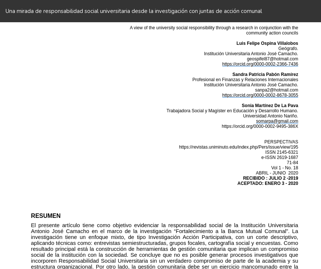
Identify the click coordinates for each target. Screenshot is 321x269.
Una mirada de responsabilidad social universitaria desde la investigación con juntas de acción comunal (134, 11)
